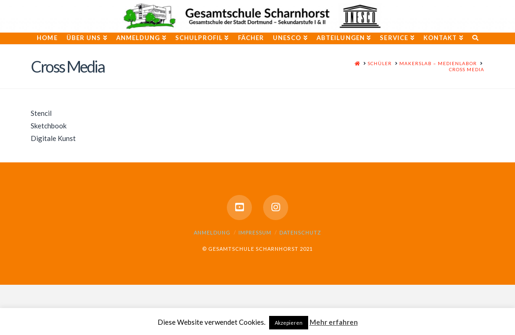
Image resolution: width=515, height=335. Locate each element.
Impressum (254, 232)
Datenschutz (300, 232)
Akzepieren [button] (289, 323)
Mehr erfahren (334, 322)
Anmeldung (212, 232)
